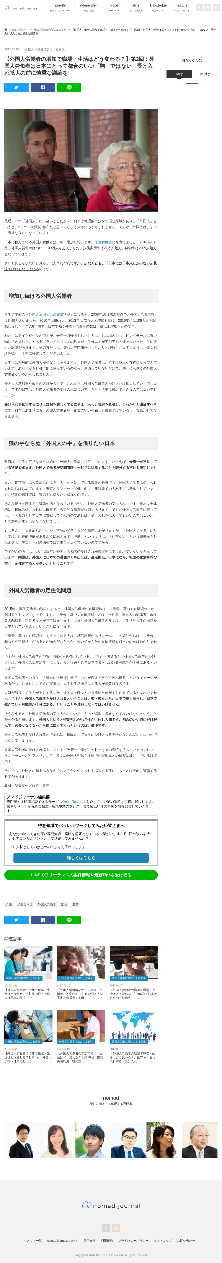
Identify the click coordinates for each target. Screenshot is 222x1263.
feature (182, 7)
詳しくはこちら (81, 857)
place (114, 7)
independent (88, 7)
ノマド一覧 (34, 1240)
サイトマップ (163, 1240)
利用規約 (107, 1240)
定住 (64, 904)
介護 (9, 904)
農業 (75, 904)
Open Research (74, 801)
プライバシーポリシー (133, 1240)
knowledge (158, 7)
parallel (61, 7)
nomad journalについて (62, 1240)
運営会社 (89, 1240)
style (135, 7)
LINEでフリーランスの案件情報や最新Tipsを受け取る (81, 874)
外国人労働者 (47, 904)
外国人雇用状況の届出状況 (49, 314)
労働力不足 (25, 904)
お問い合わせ (186, 1240)
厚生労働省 (103, 242)
